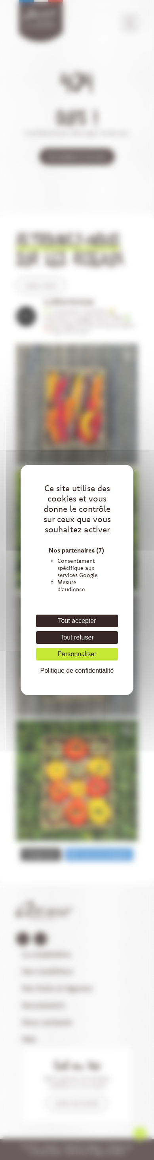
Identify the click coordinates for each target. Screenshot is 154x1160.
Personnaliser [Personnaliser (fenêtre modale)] (77, 654)
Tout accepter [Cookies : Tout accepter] (77, 620)
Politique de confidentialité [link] (77, 670)
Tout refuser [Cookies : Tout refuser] (76, 637)
